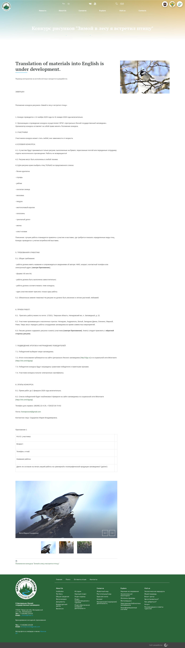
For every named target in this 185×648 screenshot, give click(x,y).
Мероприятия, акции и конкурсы (78, 35)
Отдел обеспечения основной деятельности (82, 606)
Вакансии (60, 609)
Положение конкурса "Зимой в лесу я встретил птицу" (37, 563)
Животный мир (102, 591)
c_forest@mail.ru (27, 615)
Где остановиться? (151, 599)
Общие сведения (62, 596)
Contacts (142, 10)
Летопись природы (128, 598)
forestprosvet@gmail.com (30, 627)
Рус (63, 3)
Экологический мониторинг (126, 595)
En (69, 3)
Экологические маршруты (154, 591)
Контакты (93, 579)
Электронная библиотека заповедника (131, 604)
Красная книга (102, 596)
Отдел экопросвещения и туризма (82, 600)
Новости (42, 10)
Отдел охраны (80, 596)
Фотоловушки (126, 601)
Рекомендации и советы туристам (153, 608)
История (78, 591)
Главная (59, 579)
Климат (100, 599)
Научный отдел (80, 594)
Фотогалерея (61, 599)
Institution (60, 591)
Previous (105, 533)
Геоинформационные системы (129, 608)
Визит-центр (149, 596)
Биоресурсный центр (61, 605)
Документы (60, 602)
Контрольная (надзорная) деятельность (107, 602)
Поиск (68, 579)
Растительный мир (104, 594)
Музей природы (150, 594)
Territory (59, 594)
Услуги (146, 604)
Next (112, 533)
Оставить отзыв (80, 579)
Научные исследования (130, 591)
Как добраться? (150, 602)
